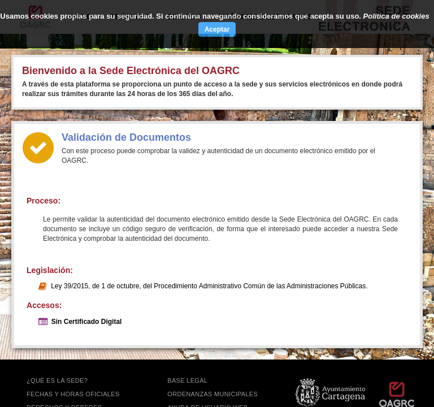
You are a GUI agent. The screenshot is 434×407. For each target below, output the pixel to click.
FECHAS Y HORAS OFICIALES (73, 394)
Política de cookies (396, 16)
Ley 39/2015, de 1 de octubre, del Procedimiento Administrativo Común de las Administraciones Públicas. (209, 286)
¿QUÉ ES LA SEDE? (57, 380)
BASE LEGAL (187, 380)
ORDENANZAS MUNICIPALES (212, 394)
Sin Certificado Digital (86, 322)
